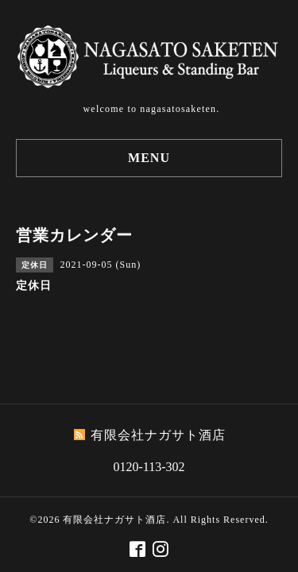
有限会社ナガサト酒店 (114, 519)
